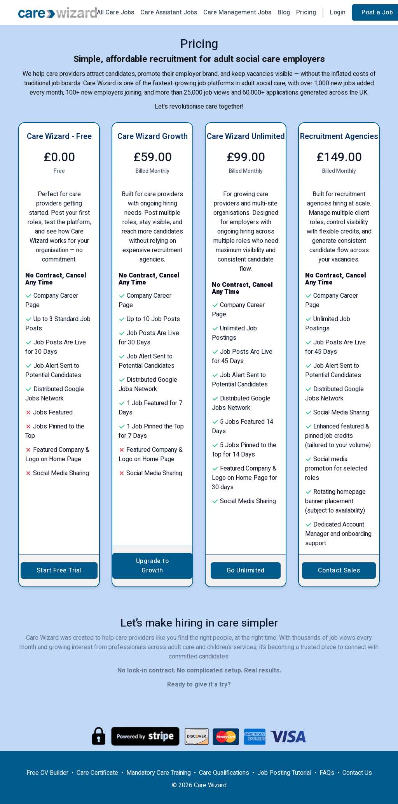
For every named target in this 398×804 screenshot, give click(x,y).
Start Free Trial (59, 570)
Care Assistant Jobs (168, 12)
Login (338, 12)
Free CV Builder (47, 773)
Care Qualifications (224, 773)
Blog (284, 12)
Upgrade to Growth (152, 565)
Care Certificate (97, 773)
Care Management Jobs (237, 12)
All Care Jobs (115, 12)
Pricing (306, 12)
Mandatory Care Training (158, 773)
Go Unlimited (246, 570)
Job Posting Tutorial (284, 773)
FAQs (326, 773)
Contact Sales (339, 570)
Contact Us (357, 773)
